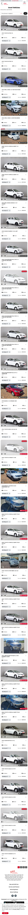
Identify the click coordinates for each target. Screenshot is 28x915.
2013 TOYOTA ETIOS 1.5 (7, 33)
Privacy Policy (16, 909)
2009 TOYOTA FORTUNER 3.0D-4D (10, 570)
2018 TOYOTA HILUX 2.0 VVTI (9, 768)
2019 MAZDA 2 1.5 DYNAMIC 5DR (9, 400)
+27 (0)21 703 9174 (15, 0)
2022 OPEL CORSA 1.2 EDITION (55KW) (11, 117)
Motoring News (14, 889)
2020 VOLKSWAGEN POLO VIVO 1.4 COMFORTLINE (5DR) (10, 260)
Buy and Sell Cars (14, 884)
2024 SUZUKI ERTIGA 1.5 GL (8, 740)
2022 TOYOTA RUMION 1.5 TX (8, 853)
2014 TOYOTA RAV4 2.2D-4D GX (9, 429)
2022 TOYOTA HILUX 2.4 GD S (9, 797)
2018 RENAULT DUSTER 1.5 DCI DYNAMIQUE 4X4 (9, 486)
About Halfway (14, 892)
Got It (5, 913)
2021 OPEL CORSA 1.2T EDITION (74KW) (11, 89)
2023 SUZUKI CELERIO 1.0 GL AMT (10, 231)
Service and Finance (14, 886)
